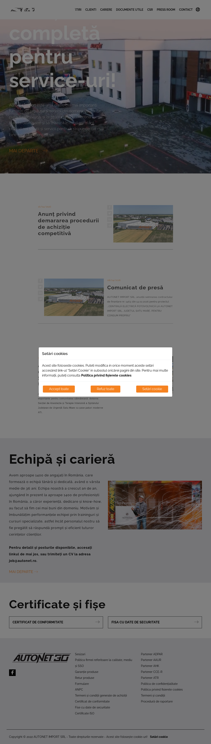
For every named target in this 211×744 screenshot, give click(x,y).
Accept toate (59, 389)
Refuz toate (105, 389)
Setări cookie (152, 389)
